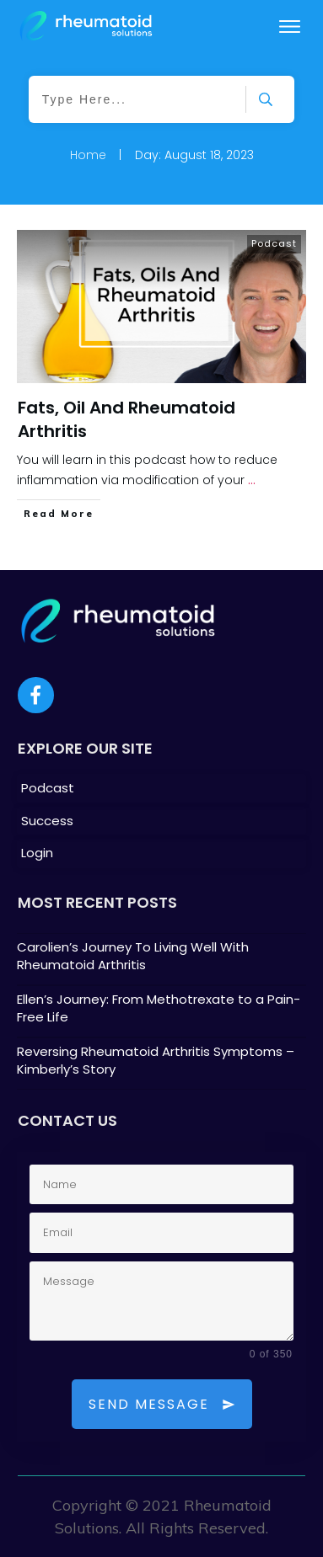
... (252, 480)
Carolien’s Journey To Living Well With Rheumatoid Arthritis (161, 959)
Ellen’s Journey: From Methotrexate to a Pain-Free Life (161, 1011)
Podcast (274, 243)
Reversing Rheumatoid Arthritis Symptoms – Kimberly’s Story (161, 1063)
